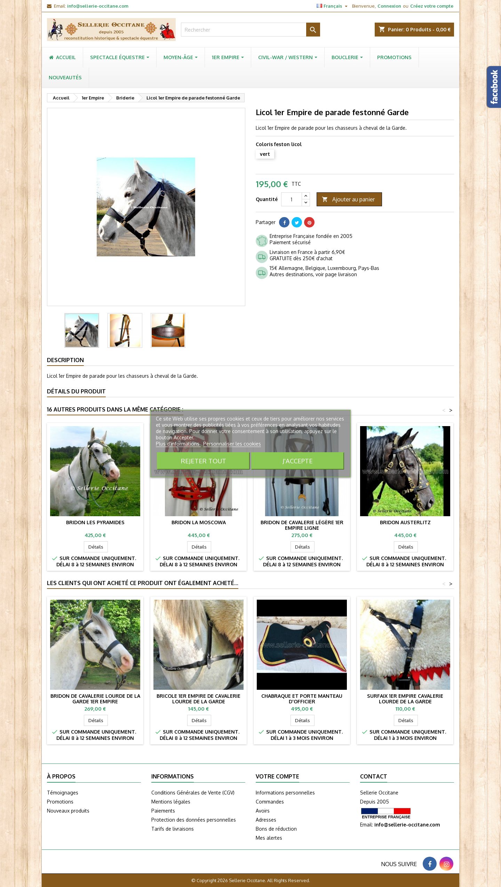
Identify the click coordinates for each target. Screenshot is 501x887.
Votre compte (277, 776)
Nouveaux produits (68, 811)
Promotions (60, 802)
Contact (373, 776)
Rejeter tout (203, 461)
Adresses (266, 820)
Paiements (163, 811)
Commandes (270, 802)
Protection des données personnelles (193, 820)
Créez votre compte (431, 6)
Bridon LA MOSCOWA (199, 522)
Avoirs (263, 811)
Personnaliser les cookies (232, 444)
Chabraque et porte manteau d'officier (301, 698)
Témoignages (62, 793)
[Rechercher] (250, 30)
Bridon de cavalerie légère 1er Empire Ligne (302, 525)
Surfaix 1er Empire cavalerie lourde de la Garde (405, 698)
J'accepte (298, 461)
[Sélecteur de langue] (333, 6)
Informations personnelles (285, 793)
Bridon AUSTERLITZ (405, 522)
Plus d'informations (178, 444)
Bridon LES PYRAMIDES (95, 522)
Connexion (389, 6)
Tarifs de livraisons (172, 829)
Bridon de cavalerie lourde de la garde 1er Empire (95, 698)
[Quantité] (291, 199)
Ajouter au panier (348, 199)
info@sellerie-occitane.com (97, 6)
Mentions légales (170, 802)
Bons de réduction (276, 829)
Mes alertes (269, 838)
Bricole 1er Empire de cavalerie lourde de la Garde (198, 698)
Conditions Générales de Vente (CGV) (192, 793)
